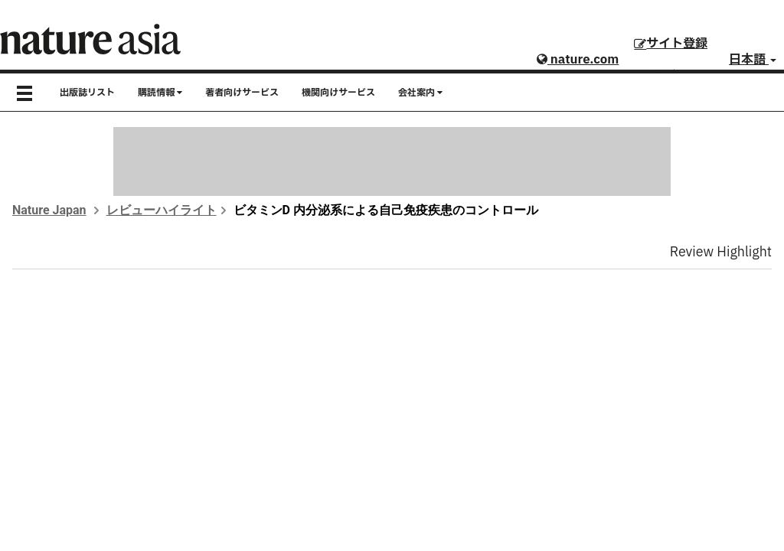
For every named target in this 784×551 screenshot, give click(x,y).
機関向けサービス (338, 92)
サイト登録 (670, 43)
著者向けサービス (242, 92)
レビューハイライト (161, 210)
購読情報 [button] (160, 92)
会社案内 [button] (420, 92)
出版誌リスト (87, 92)
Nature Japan (49, 210)
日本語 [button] (752, 60)
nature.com (578, 60)
